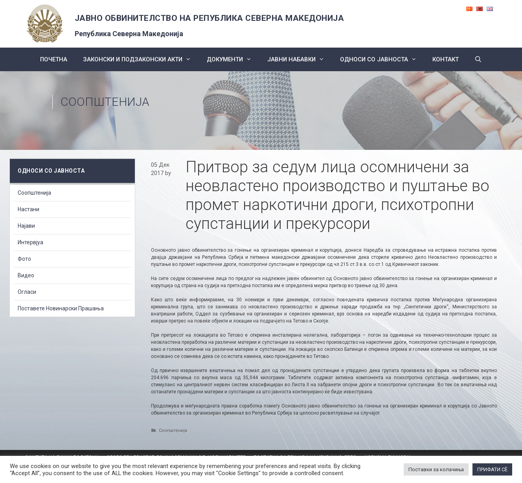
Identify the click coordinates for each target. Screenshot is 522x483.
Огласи (27, 292)
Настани (28, 209)
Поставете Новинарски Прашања (61, 308)
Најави (26, 226)
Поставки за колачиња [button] (436, 469)
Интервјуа (30, 242)
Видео (26, 275)
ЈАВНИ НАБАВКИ (299, 59)
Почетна (53, 59)
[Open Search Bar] (478, 59)
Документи (233, 59)
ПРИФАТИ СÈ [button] (492, 469)
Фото (24, 259)
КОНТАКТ (445, 59)
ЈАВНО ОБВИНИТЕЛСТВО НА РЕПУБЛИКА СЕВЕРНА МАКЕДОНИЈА (209, 18)
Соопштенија (105, 102)
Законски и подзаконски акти (141, 59)
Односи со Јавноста (382, 59)
